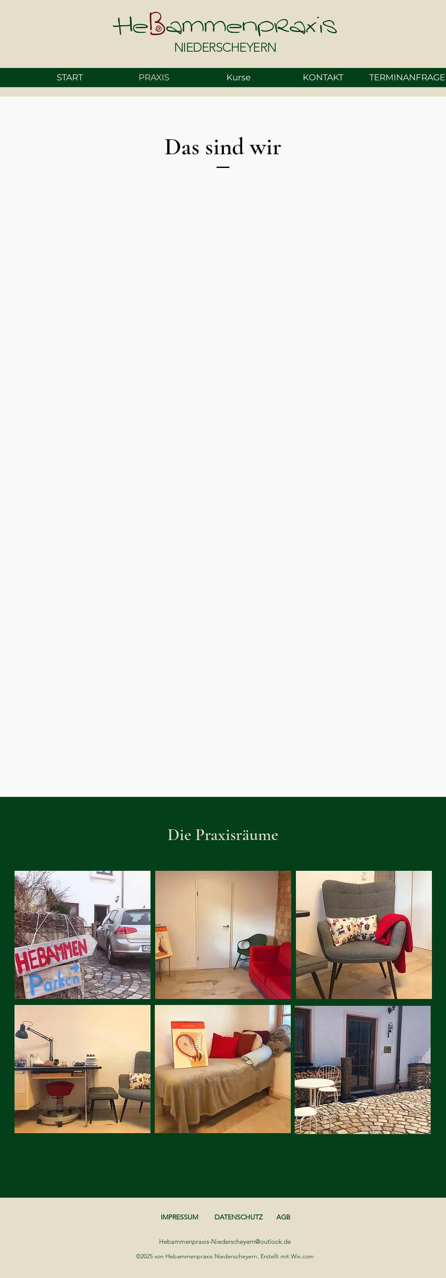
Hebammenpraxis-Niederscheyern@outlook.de (225, 1241)
